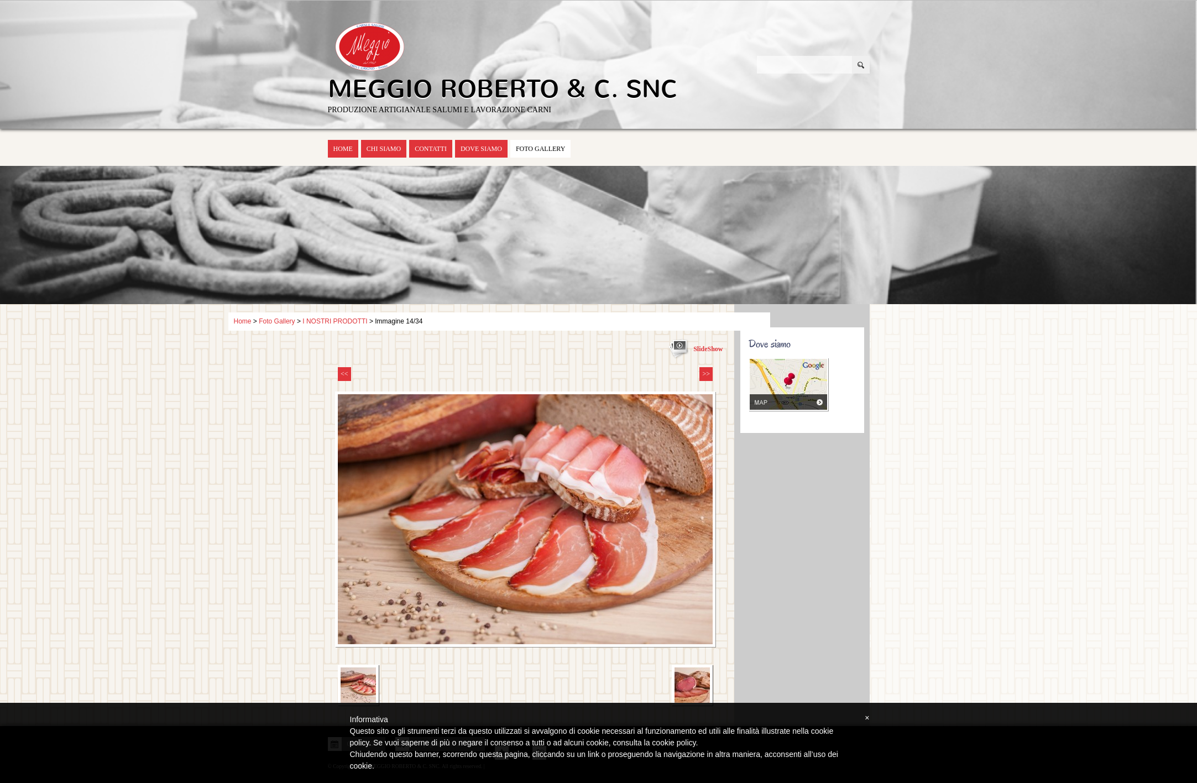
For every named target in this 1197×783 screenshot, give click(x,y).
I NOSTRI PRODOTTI (334, 321)
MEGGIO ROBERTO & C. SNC (503, 89)
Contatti (431, 149)
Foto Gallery (540, 149)
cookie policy (674, 742)
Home (343, 149)
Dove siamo (481, 149)
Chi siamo (384, 149)
